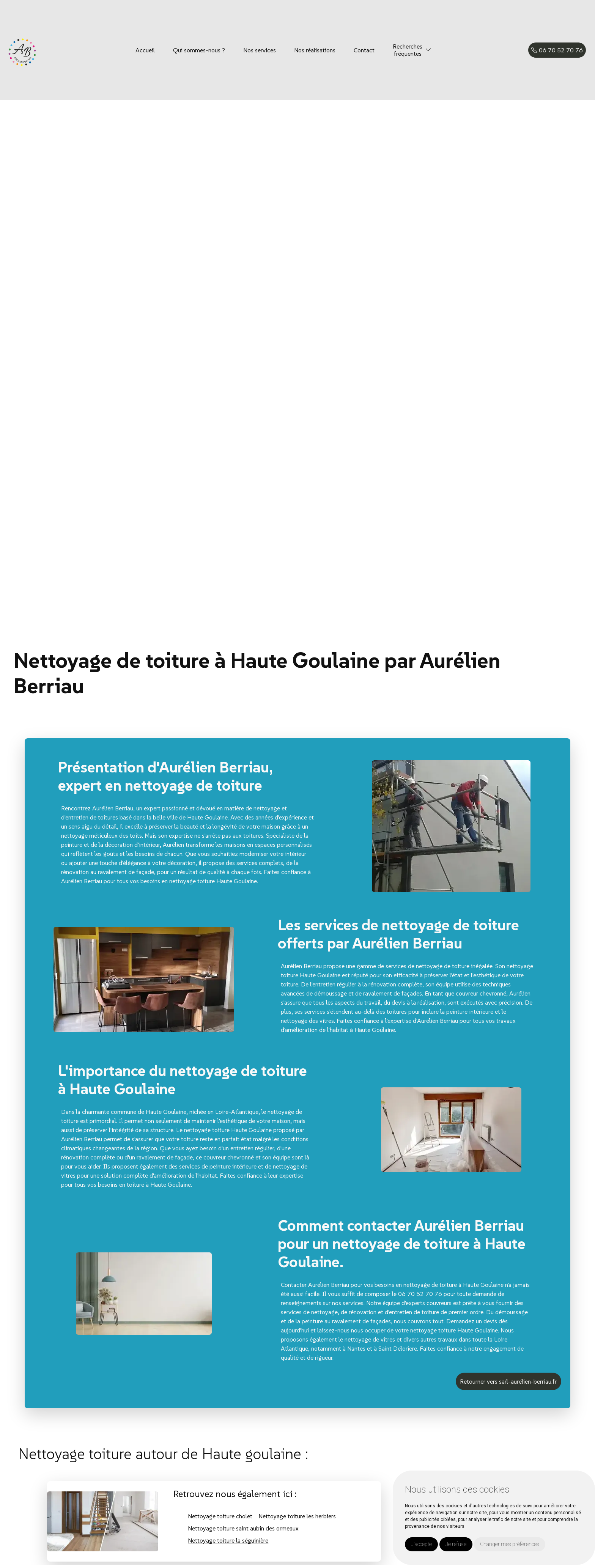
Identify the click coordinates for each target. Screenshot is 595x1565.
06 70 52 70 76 (557, 50)
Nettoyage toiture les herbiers (297, 1516)
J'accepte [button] (421, 1544)
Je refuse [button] (455, 1544)
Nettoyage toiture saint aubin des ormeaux (243, 1528)
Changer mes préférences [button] (509, 1544)
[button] (428, 49)
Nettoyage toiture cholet (220, 1516)
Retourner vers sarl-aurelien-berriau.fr (508, 1381)
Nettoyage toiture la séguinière (228, 1540)
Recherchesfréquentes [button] (407, 49)
